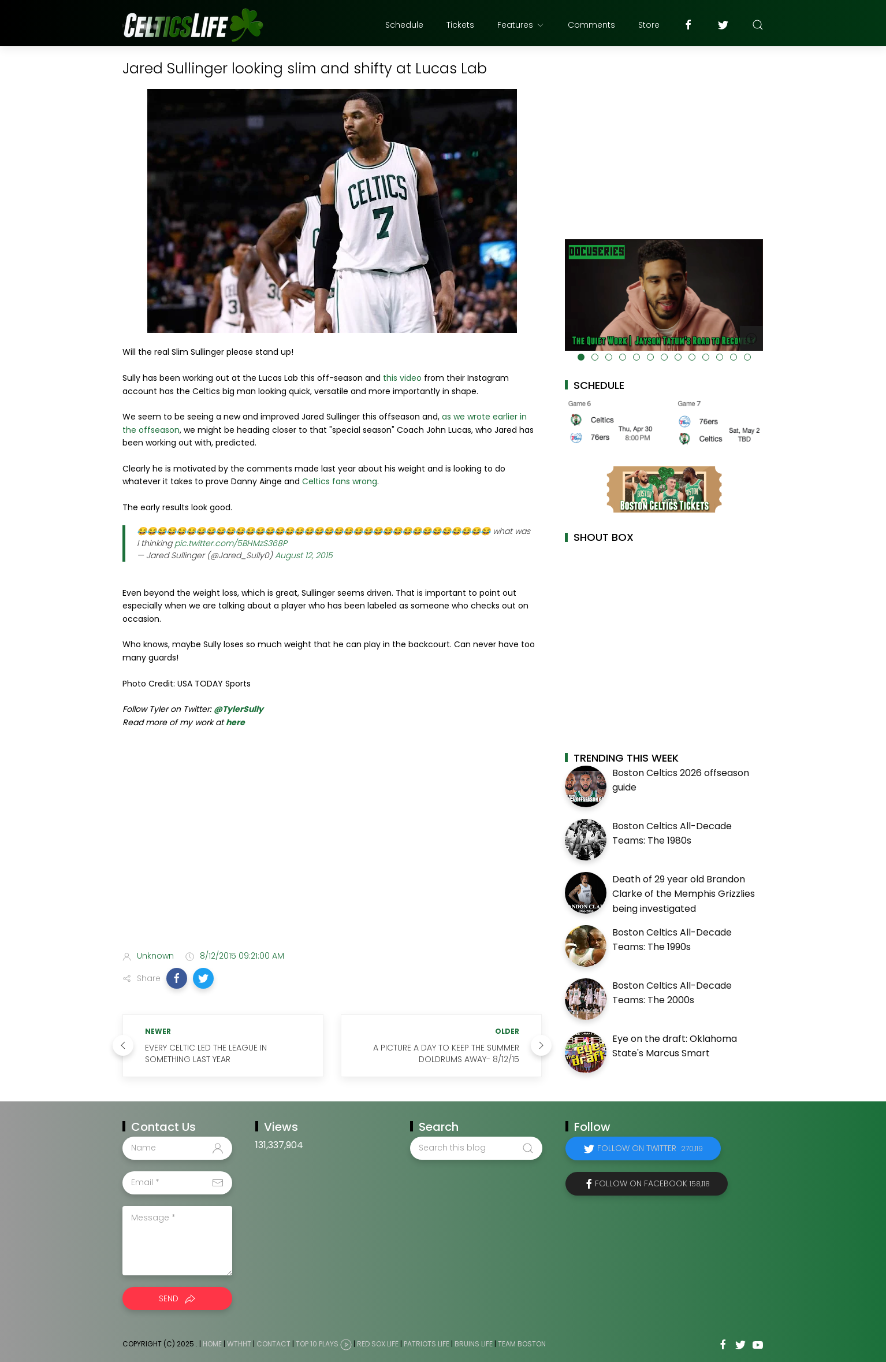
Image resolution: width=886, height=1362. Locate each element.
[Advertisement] (332, 850)
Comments (591, 25)
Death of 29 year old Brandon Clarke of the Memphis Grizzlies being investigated (683, 894)
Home (212, 1344)
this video (402, 378)
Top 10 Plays (317, 1344)
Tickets (460, 25)
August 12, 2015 (304, 555)
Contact (273, 1344)
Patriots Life (426, 1344)
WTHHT (239, 1344)
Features (521, 25)
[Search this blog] (476, 1148)
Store (649, 25)
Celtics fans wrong (339, 481)
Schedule (404, 25)
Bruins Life (474, 1344)
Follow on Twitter (650, 1148)
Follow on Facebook (652, 1183)
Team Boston (522, 1344)
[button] (176, 978)
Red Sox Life (378, 1344)
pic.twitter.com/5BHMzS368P (230, 543)
